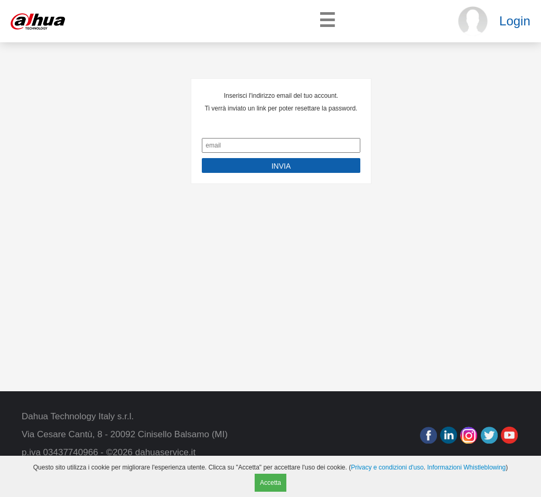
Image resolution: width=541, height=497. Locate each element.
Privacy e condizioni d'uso (387, 467)
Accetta (270, 482)
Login (514, 21)
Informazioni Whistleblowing (466, 467)
